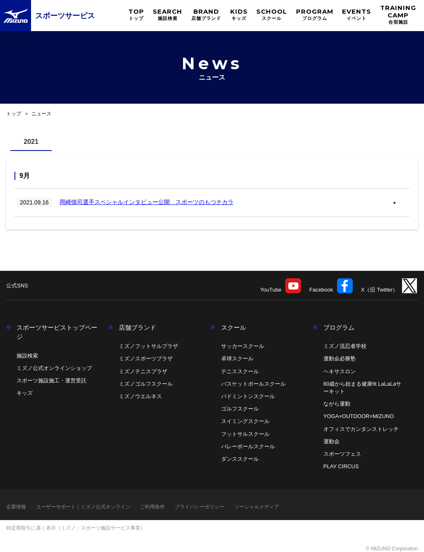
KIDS (239, 14)
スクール (233, 327)
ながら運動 (336, 404)
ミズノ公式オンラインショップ (54, 368)
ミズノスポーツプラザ (146, 358)
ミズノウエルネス (140, 396)
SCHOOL (271, 14)
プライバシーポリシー (199, 507)
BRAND (206, 14)
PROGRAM (314, 14)
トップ (13, 114)
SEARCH (167, 14)
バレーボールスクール (248, 446)
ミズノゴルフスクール (146, 384)
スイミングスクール (245, 421)
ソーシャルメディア (256, 507)
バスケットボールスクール (253, 384)
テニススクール (240, 371)
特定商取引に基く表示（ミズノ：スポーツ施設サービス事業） (75, 528)
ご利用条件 (152, 507)
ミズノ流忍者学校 (344, 346)
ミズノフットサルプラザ (148, 346)
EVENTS (356, 14)
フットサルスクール (245, 434)
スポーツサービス (65, 16)
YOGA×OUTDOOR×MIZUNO (358, 416)
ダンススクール (240, 459)
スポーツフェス (342, 454)
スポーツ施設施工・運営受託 (52, 380)
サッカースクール (242, 346)
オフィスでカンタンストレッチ (361, 429)
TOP (136, 14)
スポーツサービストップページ (57, 332)
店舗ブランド (137, 327)
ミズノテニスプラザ (143, 371)
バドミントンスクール (248, 396)
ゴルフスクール (240, 409)
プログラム (338, 327)
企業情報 (16, 507)
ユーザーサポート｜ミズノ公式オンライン (83, 507)
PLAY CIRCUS (341, 466)
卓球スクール (237, 358)
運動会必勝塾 (339, 358)
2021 (31, 141)
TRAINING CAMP (398, 14)
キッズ (25, 393)
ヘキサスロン (339, 371)
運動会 (331, 441)
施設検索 (27, 356)
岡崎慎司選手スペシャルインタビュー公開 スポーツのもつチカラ (149, 202)
